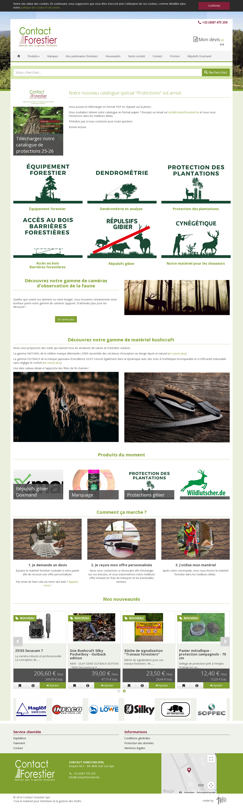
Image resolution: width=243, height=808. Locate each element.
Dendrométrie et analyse (121, 208)
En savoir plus (66, 319)
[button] (31, 709)
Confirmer (214, 5)
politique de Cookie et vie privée (40, 7)
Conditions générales (137, 738)
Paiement (19, 743)
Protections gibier (146, 495)
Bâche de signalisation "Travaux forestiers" (143, 652)
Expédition (19, 738)
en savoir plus (177, 353)
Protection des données (139, 743)
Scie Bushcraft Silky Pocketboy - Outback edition (88, 654)
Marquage (82, 495)
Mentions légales (134, 748)
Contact (18, 748)
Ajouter (53, 685)
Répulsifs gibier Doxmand (32, 491)
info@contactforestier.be (183, 112)
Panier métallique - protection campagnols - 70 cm (202, 654)
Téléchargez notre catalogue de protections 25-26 (35, 144)
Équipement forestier (47, 208)
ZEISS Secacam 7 (29, 650)
